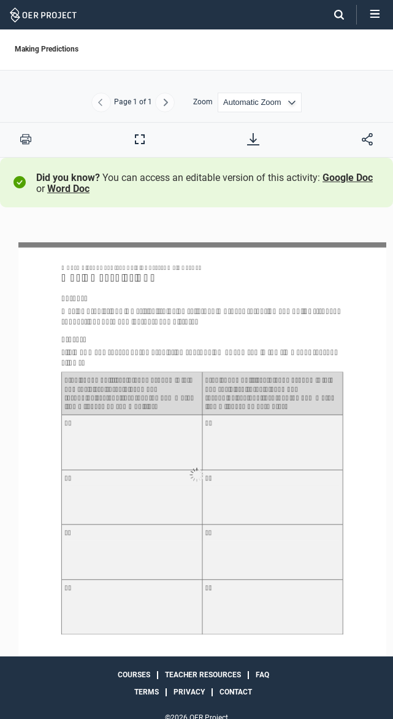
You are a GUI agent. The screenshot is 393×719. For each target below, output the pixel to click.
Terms (146, 692)
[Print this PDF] (26, 139)
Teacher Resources (203, 675)
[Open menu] (375, 15)
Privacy (189, 692)
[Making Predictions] (196, 475)
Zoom (203, 102)
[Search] (332, 14)
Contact (235, 692)
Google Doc (347, 177)
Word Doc (68, 188)
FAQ (262, 675)
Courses (134, 675)
